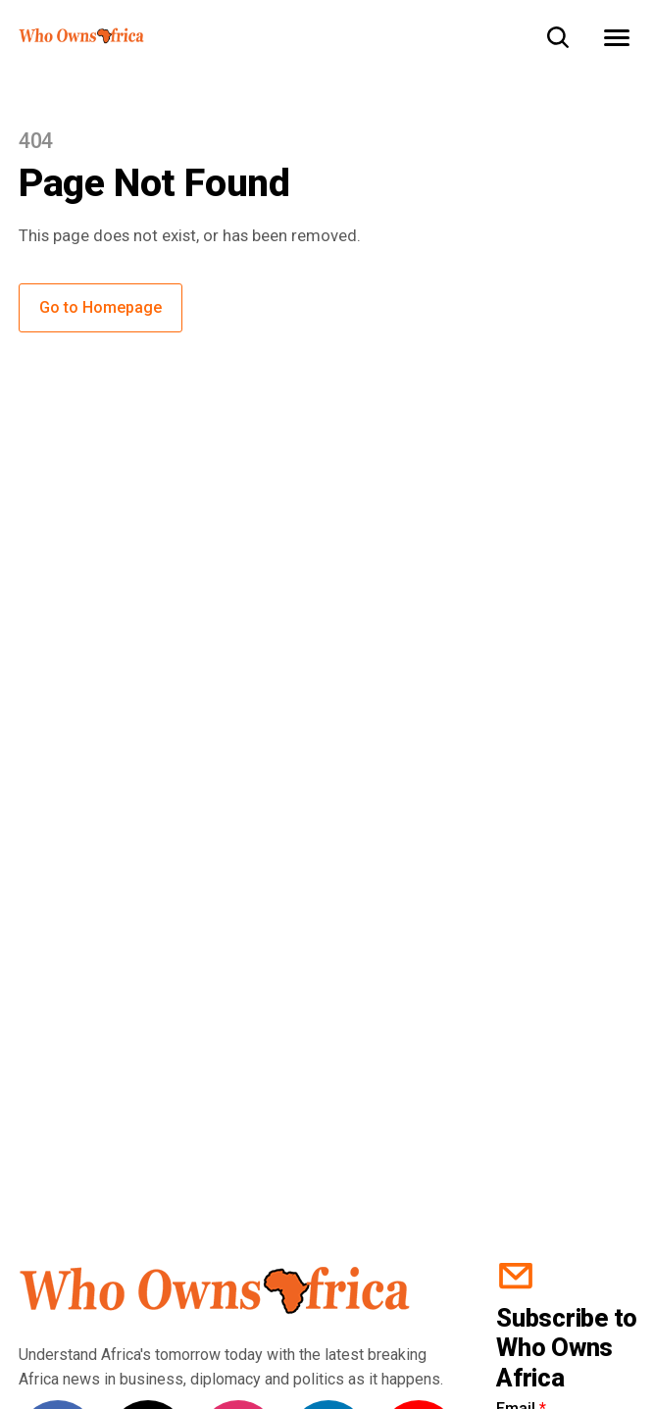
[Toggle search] (558, 37)
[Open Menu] (616, 37)
